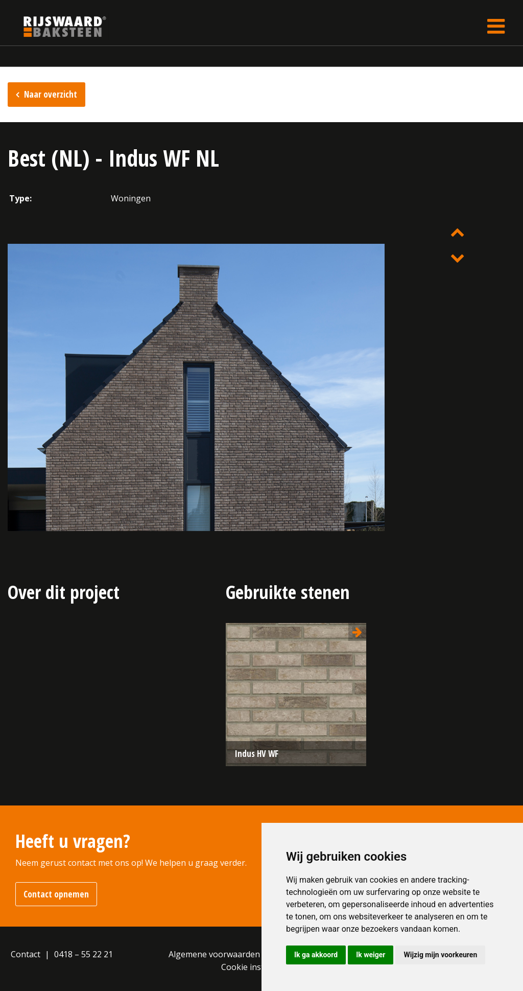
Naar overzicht (50, 94)
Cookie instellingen (258, 967)
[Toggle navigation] (496, 26)
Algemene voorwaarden (214, 954)
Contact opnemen (56, 894)
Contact (25, 954)
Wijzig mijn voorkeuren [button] (440, 955)
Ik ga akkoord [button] (316, 955)
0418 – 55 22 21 (83, 954)
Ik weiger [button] (370, 955)
